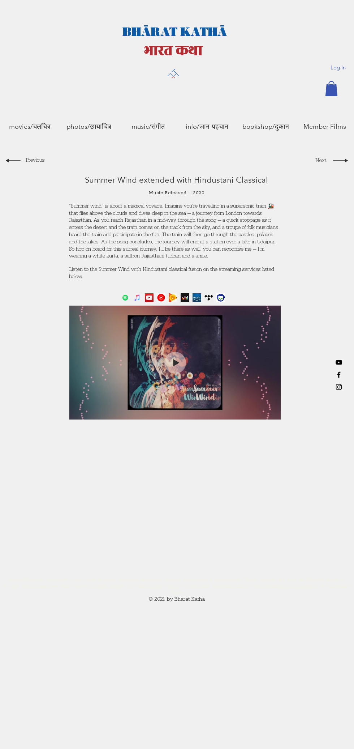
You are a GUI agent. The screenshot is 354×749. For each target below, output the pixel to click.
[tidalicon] (208, 297)
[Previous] (36, 161)
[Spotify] (125, 297)
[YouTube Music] (161, 297)
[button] (331, 88)
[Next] (319, 161)
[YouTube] (339, 362)
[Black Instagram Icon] (339, 387)
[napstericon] (220, 297)
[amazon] (197, 297)
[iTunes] (137, 297)
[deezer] (185, 297)
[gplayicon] (173, 297)
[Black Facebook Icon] (339, 375)
